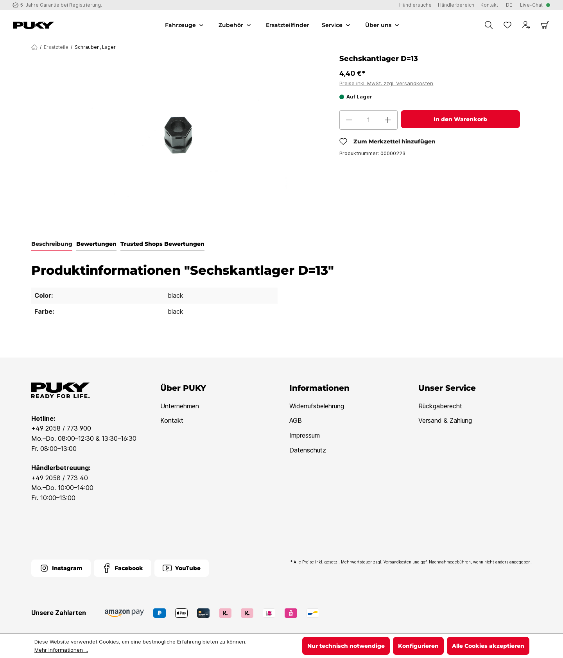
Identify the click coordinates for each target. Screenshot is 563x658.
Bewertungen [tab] (96, 243)
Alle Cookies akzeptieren (488, 645)
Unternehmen (179, 406)
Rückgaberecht (440, 406)
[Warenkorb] (545, 25)
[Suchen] (488, 25)
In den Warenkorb (460, 119)
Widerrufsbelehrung (316, 406)
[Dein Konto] (526, 25)
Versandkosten (397, 562)
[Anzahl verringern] (349, 120)
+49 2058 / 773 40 (59, 478)
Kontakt (171, 420)
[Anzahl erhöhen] (387, 120)
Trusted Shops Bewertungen (162, 243)
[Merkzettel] (507, 25)
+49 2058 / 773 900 (61, 428)
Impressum (304, 435)
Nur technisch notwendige (346, 645)
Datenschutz (307, 450)
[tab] (51, 244)
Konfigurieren (418, 645)
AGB (295, 420)
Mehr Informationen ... (61, 650)
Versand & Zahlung (445, 420)
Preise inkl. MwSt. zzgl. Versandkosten (386, 83)
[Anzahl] (368, 120)
